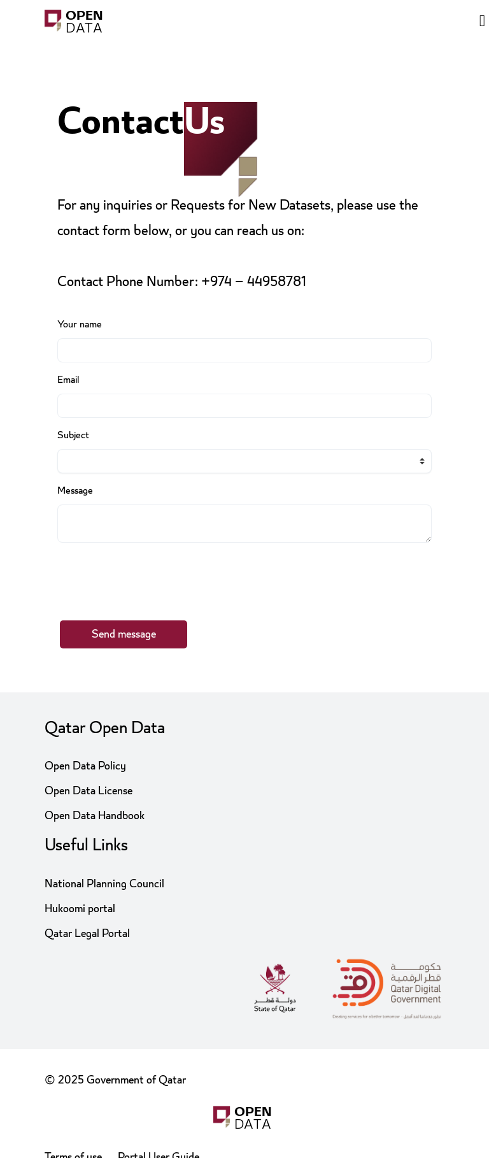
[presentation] (154, 576)
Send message (124, 634)
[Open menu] (482, 22)
